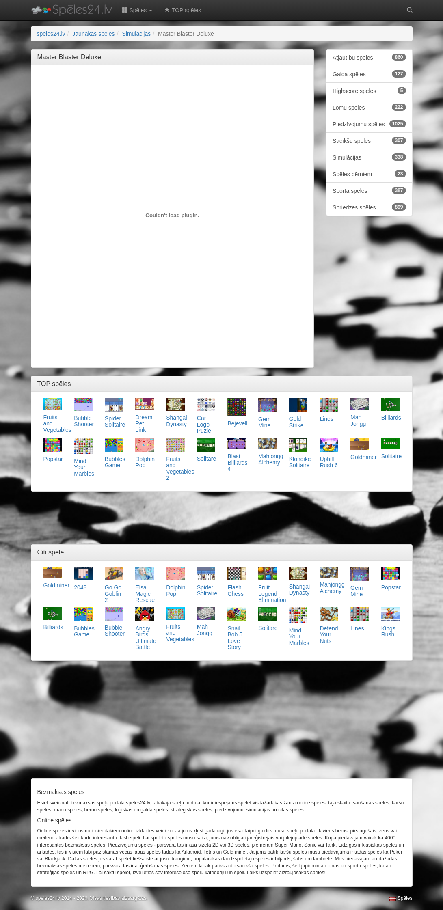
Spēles (400, 898)
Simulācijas (369, 157)
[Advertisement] (185, 89)
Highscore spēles (369, 90)
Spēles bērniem (369, 173)
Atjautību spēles (369, 57)
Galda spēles (369, 74)
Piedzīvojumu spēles (369, 123)
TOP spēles (182, 10)
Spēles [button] (137, 10)
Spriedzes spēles (369, 207)
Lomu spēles (369, 107)
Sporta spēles (369, 190)
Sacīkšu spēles (369, 140)
